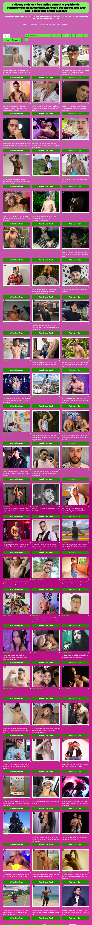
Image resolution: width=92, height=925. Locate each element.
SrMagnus (35, 137)
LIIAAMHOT (36, 66)
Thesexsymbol (67, 734)
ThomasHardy (66, 699)
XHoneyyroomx (37, 664)
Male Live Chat (47, 29)
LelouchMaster (67, 347)
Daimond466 (36, 382)
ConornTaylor (66, 629)
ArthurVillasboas (38, 559)
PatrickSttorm (37, 171)
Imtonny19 (6, 347)
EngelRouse (7, 629)
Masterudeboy (66, 770)
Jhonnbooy (36, 770)
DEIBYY (5, 804)
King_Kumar (66, 875)
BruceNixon (36, 593)
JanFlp (34, 629)
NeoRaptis (35, 488)
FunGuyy (65, 277)
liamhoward (7, 840)
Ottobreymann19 (8, 277)
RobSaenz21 (7, 488)
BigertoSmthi (7, 593)
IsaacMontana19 (8, 171)
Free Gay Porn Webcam (31, 29)
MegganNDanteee (68, 207)
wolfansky (35, 207)
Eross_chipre (36, 452)
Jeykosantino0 (8, 770)
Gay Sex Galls (16, 29)
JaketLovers (66, 101)
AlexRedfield (7, 523)
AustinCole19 (36, 101)
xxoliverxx (65, 137)
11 (77, 35)
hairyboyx (6, 207)
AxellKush (35, 241)
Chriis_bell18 (66, 312)
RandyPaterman (8, 664)
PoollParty (6, 382)
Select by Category (12, 40)
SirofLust (65, 66)
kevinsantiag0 (7, 875)
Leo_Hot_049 (66, 559)
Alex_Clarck (7, 66)
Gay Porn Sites (60, 29)
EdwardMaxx (36, 418)
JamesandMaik (67, 804)
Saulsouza (6, 241)
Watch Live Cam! (16, 76)
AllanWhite (6, 137)
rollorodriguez (37, 804)
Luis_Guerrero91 (38, 523)
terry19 (64, 418)
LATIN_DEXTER (67, 840)
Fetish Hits (42, 919)
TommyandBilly (37, 347)
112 (86, 35)
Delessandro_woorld (69, 382)
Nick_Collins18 (67, 488)
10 (73, 35)
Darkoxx (6, 452)
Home (6, 36)
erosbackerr (66, 664)
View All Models (31, 35)
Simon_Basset (37, 277)
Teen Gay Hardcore (74, 29)
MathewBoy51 (7, 101)
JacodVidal (36, 734)
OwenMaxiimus (37, 840)
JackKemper (7, 734)
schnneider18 (7, 559)
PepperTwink (66, 241)
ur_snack (65, 523)
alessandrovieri (37, 312)
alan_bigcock (7, 418)
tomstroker (6, 699)
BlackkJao (6, 312)
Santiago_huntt (37, 875)
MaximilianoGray (38, 699)
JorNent (64, 452)
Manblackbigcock (68, 171)
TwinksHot (65, 593)
